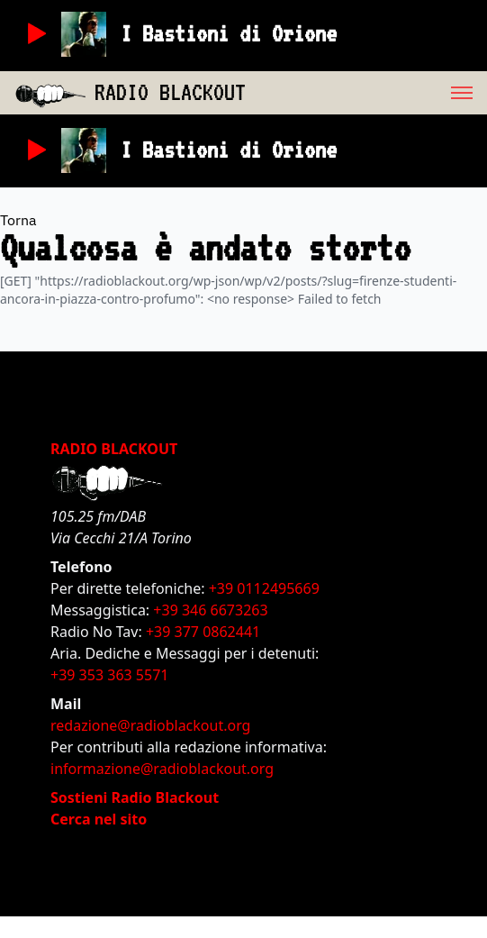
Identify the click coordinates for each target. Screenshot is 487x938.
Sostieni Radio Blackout (134, 797)
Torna (18, 220)
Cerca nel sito (98, 819)
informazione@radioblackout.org (162, 769)
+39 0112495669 (264, 588)
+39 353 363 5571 (109, 675)
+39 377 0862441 (203, 632)
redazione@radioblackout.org (150, 725)
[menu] (366, 92)
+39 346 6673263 (210, 610)
